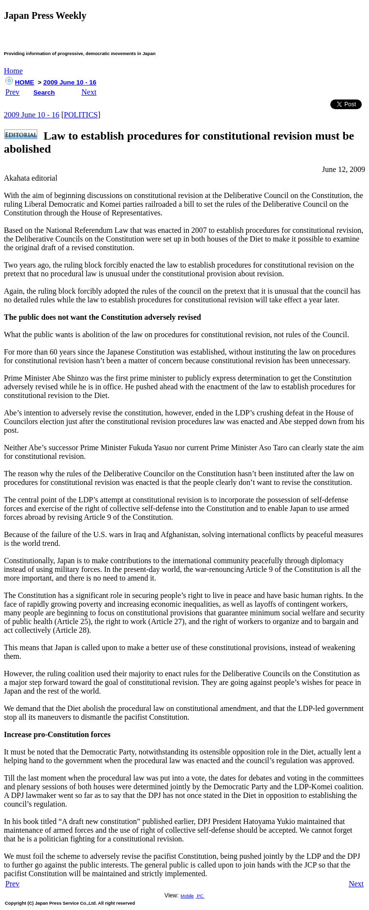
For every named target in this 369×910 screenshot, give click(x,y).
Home (13, 71)
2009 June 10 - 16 (70, 82)
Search (44, 92)
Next (88, 92)
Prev (12, 92)
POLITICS (81, 115)
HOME (24, 82)
